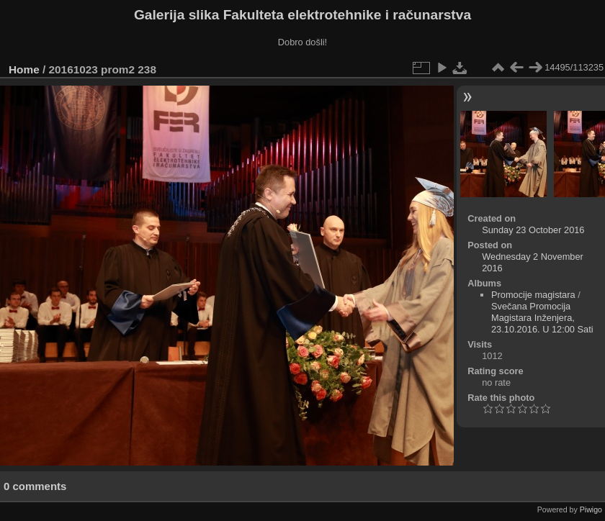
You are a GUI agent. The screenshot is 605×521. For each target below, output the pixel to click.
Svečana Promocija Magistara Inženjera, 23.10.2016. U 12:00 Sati (542, 318)
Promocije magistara (533, 294)
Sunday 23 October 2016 (533, 230)
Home (24, 69)
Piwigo (591, 509)
